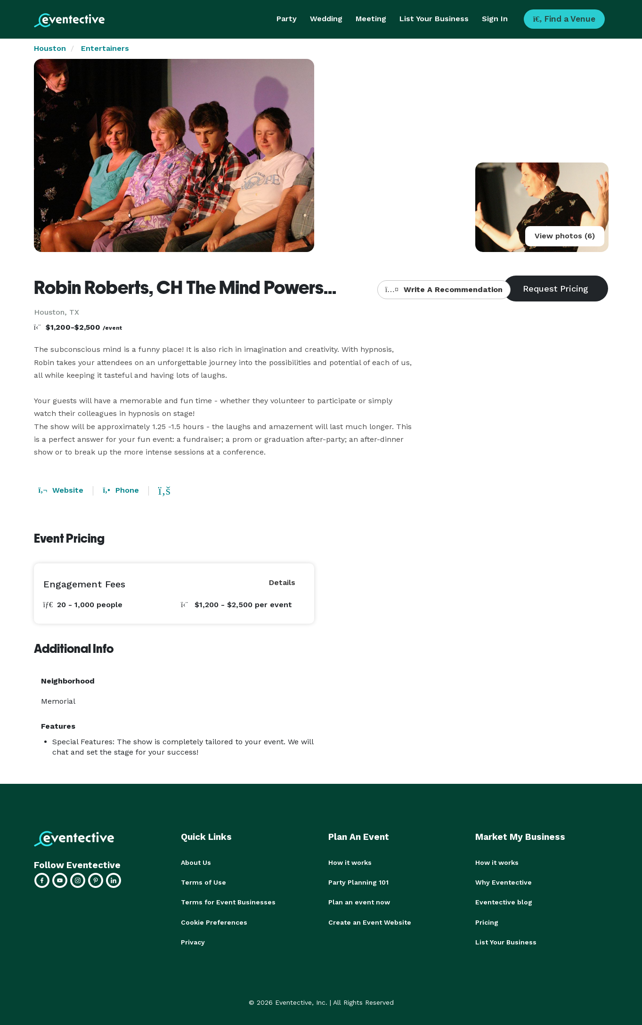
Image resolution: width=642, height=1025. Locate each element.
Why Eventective (503, 882)
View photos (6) (565, 235)
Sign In (495, 18)
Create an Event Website (369, 922)
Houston (50, 48)
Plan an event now (359, 902)
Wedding (326, 18)
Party (286, 18)
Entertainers (105, 48)
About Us (196, 862)
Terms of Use (203, 882)
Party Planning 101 (358, 882)
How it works (350, 862)
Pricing (486, 922)
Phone (120, 490)
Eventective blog (503, 902)
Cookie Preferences (214, 922)
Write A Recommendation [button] (444, 289)
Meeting (371, 18)
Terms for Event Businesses (228, 902)
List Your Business (434, 18)
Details (282, 582)
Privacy (193, 941)
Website (61, 490)
